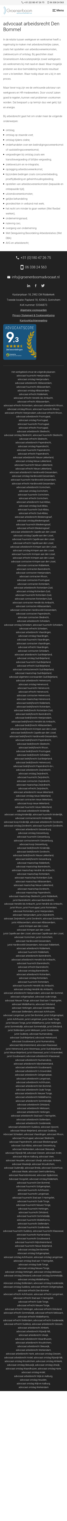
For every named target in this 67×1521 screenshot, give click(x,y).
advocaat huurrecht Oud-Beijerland (33, 662)
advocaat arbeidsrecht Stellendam (33, 1119)
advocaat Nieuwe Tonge (17, 1000)
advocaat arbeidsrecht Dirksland (33, 1104)
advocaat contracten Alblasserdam (33, 606)
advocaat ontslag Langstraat (48, 1257)
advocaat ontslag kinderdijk (18, 814)
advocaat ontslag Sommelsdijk (47, 1275)
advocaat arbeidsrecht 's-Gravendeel (33, 1071)
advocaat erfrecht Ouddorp (17, 1324)
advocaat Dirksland (45, 1004)
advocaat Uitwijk (34, 1160)
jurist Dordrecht (34, 918)
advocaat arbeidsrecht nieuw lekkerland (33, 792)
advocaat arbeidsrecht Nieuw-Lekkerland (33, 457)
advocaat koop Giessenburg (33, 844)
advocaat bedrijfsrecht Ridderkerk (33, 703)
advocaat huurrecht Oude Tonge (33, 1201)
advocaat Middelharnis (23, 1004)
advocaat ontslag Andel (33, 1372)
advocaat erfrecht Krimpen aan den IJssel (33, 558)
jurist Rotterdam (49, 907)
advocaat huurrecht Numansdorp (33, 1234)
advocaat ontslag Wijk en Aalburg (33, 1383)
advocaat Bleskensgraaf (45, 1142)
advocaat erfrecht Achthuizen (18, 1294)
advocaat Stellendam (22, 1011)
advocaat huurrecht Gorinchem (33, 494)
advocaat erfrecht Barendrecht (33, 967)
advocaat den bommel (52, 993)
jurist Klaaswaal (35, 1052)
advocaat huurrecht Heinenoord (33, 688)
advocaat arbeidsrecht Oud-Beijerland (33, 654)
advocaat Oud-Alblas (21, 1145)
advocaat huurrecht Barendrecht (33, 963)
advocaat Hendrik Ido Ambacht (19, 904)
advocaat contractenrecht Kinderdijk (33, 818)
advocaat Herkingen (22, 1008)
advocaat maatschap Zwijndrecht (33, 785)
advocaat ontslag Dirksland (17, 1275)
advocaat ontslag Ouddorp (17, 1287)
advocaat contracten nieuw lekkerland (33, 799)
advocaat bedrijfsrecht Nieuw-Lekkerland (33, 855)
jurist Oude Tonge (50, 1019)
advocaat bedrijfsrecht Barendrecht (33, 714)
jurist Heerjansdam (44, 911)
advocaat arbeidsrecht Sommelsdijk (33, 1101)
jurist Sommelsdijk (14, 1026)
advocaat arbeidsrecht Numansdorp (33, 1060)
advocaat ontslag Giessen (48, 1353)
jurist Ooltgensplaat (53, 1015)
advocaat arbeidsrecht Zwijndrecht (33, 770)
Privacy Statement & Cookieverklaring (33, 315)
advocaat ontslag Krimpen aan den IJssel (33, 550)
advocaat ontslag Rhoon (19, 409)
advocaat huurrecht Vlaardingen (33, 639)
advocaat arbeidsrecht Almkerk (33, 1327)
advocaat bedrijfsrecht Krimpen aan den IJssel (33, 729)
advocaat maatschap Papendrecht (33, 892)
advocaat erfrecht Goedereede (48, 1320)
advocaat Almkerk (52, 1160)
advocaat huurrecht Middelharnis (33, 1220)
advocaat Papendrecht (20, 1142)
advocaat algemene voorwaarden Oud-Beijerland (33, 677)
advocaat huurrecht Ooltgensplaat (33, 1186)
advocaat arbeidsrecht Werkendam (33, 1350)
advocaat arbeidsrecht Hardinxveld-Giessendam (33, 472)
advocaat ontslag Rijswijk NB (48, 1357)
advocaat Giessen (36, 1153)
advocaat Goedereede (44, 1008)
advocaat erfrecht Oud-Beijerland (33, 666)
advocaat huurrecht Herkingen (33, 1208)
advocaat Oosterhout (52, 1168)
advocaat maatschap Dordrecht (33, 889)
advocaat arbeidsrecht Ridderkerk (33, 948)
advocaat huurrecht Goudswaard (33, 1238)
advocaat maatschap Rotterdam (33, 874)
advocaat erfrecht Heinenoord (33, 691)
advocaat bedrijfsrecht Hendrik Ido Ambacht (33, 721)
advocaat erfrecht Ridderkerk (33, 394)
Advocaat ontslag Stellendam (18, 1283)
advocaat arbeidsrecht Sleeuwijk (33, 1346)
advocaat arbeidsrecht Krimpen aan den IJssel (33, 546)
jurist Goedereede (50, 1030)
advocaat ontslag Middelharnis (33, 1279)
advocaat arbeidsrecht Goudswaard (33, 1067)
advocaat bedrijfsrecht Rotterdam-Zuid (33, 710)
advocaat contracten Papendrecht (33, 613)
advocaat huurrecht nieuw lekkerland (33, 807)
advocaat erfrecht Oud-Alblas (33, 513)
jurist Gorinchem (44, 937)
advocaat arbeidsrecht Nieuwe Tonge (33, 1093)
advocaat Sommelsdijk (35, 1026)
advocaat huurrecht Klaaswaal (48, 1231)
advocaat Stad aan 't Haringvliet (45, 1000)
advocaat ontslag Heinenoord (33, 684)
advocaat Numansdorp (40, 1034)
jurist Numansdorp (45, 1041)
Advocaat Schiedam (13, 1134)
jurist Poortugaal (31, 907)
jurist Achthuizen (15, 1019)
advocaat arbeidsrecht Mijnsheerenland (33, 1063)
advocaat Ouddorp (47, 1130)
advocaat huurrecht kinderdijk (47, 814)
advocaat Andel (53, 1153)
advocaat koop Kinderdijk (16, 822)
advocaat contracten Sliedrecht (33, 617)
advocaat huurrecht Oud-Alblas (33, 509)
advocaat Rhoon (55, 1134)
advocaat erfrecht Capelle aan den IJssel (33, 543)
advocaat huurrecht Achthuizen (33, 1190)
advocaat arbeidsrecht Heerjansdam (22, 993)
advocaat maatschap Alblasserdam (33, 881)
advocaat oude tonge (45, 996)
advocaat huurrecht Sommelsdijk (33, 1216)
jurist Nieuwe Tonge (15, 1023)
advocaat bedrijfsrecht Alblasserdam (33, 725)
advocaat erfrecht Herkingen (19, 1309)
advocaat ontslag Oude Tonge (33, 1264)
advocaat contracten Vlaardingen (33, 643)
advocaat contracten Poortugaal (33, 580)
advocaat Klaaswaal (47, 1045)
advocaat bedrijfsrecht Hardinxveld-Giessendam (33, 736)
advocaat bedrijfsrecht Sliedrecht (33, 744)
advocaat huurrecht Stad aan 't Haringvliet (33, 1197)
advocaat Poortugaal (23, 1138)
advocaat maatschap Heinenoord (33, 699)
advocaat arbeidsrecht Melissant (33, 1108)
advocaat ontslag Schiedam (18, 625)
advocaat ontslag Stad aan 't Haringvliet (33, 1261)
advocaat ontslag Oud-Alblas (33, 506)
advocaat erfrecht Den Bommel (33, 1290)
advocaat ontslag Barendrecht (33, 970)
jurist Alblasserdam (21, 922)
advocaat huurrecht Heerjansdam (33, 375)
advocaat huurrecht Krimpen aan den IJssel (33, 554)
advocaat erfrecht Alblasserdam (33, 401)
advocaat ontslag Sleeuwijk (20, 1365)
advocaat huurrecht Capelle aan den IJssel (33, 539)
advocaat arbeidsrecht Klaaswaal (43, 1056)
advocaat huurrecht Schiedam (48, 625)
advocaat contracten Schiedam (33, 651)
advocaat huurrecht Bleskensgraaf (33, 524)
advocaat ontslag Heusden (33, 1380)
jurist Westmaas (32, 1049)
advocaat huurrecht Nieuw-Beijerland (33, 1246)
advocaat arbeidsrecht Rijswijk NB (33, 1331)
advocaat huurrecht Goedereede (33, 1227)
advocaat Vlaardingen (35, 1134)
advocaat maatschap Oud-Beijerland (33, 673)
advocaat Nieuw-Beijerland (23, 1130)
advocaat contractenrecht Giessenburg (33, 840)
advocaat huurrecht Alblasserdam (33, 387)
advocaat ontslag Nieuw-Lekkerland (33, 461)
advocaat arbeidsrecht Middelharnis (33, 1097)
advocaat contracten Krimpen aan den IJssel (33, 561)
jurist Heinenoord (14, 1049)
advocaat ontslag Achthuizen (18, 1257)
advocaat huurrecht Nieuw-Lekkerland (33, 465)
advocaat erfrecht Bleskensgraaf (33, 528)
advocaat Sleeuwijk (44, 1149)
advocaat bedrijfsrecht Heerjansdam (33, 717)
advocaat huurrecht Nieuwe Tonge (33, 1205)
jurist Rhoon (16, 907)
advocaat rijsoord (49, 1127)
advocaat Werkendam (23, 1149)
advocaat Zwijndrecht (15, 918)
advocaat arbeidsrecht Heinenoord (33, 680)
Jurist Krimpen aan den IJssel (33, 926)
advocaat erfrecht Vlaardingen (33, 647)
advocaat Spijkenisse (47, 1175)
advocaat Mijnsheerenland (23, 1045)
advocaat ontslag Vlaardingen (33, 636)
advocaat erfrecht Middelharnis (33, 1316)
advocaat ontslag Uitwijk (47, 1365)
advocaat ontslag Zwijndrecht (33, 773)
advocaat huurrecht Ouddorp (17, 1231)
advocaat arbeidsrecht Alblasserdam (33, 383)
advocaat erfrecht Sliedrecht (33, 439)
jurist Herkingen (53, 1023)
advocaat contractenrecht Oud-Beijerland (33, 669)
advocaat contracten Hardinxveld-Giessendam (33, 610)
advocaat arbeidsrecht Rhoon (48, 405)
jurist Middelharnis (35, 1023)
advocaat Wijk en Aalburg (25, 1156)
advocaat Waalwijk (21, 1164)
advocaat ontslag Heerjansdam (33, 379)
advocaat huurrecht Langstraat (33, 1194)
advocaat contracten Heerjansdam (33, 572)
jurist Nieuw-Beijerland (15, 1052)
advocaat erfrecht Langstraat (48, 1294)
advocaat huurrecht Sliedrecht (48, 435)
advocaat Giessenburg (44, 1145)
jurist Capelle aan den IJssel (17, 933)
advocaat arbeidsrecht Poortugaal (33, 416)
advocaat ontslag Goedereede (48, 1283)
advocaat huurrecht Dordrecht (48, 825)
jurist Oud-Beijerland (51, 1049)
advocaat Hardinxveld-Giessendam (33, 941)
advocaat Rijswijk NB (15, 1153)
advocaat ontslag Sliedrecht (18, 435)
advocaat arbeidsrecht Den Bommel (33, 1086)
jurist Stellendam (16, 1030)
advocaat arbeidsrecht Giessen (47, 1324)
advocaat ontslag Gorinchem (33, 491)
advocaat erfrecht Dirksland (48, 1309)
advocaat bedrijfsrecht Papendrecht (33, 740)
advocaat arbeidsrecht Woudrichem (33, 1342)
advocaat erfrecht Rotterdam (18, 405)
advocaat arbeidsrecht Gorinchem (33, 487)
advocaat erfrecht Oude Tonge (33, 1301)
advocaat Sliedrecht (44, 1138)
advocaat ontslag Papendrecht (33, 446)
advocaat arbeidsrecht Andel (18, 1357)
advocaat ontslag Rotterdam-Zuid (33, 591)
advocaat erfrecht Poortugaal (33, 427)
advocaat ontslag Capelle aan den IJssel (33, 535)
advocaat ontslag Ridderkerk (43, 1179)
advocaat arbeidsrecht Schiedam (33, 621)
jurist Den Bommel (34, 1015)
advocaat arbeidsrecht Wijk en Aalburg (33, 1376)
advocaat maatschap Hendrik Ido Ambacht (33, 870)
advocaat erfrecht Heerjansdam (20, 413)
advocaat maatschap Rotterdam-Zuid (33, 877)
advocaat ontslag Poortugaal (33, 420)
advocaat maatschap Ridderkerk (33, 863)
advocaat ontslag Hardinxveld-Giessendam (33, 476)
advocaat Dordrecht (53, 918)
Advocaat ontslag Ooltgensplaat (33, 1253)
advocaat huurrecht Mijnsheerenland (33, 1242)
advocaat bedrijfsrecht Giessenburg (33, 859)
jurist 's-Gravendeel (53, 1052)
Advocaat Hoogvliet (18, 1179)
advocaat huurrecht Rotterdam (33, 982)
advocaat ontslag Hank (49, 1368)
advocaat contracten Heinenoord (33, 695)
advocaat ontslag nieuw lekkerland (33, 796)
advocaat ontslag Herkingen (19, 1272)
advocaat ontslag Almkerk (49, 1361)
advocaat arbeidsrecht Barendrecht (33, 955)
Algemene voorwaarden (33, 310)
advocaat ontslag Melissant (47, 1272)
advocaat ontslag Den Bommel (33, 1249)
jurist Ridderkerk (49, 896)
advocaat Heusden (15, 1160)
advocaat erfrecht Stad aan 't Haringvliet (33, 1298)
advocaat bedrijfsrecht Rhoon (33, 747)
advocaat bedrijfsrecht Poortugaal (33, 751)
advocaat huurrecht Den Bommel (33, 1182)
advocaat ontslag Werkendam (33, 1387)
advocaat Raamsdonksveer (22, 1175)
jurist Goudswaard (16, 1056)
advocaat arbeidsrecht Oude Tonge (33, 1089)
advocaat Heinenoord (46, 1037)
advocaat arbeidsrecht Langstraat (33, 1078)
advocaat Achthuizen (44, 1011)
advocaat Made (20, 1171)
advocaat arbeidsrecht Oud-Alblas (33, 502)
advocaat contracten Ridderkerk (33, 565)
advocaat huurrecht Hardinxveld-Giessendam (33, 479)
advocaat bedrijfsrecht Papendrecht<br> (33, 766)
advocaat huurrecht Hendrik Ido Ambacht (33, 985)
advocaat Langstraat (13, 1015)
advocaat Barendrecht (43, 900)
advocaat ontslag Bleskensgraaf (33, 520)
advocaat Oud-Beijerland (22, 1037)
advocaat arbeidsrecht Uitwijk (33, 1335)
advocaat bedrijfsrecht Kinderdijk (33, 848)
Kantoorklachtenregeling (33, 320)
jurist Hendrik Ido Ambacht (49, 904)
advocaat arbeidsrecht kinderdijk (33, 810)
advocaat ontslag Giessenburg (33, 833)
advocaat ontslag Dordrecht (18, 825)
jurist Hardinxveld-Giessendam (22, 944)
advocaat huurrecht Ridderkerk (33, 952)
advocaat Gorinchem (24, 937)
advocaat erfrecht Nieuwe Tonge (33, 1305)
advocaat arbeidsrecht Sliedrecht (33, 431)
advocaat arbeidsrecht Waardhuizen (33, 1339)
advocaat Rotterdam (23, 911)
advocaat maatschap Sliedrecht (25, 896)
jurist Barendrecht (22, 900)
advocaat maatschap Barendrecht (33, 866)
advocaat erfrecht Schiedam (33, 628)
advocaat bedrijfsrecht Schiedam (33, 755)
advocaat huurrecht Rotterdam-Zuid (33, 595)
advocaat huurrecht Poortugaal (33, 424)
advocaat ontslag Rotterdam (33, 978)
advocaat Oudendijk (14, 1168)
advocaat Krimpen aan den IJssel (33, 930)
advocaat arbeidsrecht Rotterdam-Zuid (33, 587)
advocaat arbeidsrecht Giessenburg (33, 829)
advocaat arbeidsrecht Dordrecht (46, 822)
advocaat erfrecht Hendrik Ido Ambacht (33, 398)
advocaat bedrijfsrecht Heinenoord (33, 762)
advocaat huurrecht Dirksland (33, 1212)
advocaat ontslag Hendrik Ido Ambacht (33, 989)
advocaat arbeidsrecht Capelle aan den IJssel (33, 532)
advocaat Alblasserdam (43, 922)
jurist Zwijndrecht (45, 915)
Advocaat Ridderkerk (49, 944)
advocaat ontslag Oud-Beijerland (33, 658)
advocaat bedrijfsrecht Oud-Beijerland (33, 758)
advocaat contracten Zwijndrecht (33, 781)
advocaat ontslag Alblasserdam (33, 390)
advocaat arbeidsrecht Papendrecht (33, 442)
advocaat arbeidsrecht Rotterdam (33, 974)
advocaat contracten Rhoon (33, 576)
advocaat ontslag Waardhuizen (21, 1368)
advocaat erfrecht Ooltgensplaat (47, 1287)
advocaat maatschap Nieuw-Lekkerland (33, 885)
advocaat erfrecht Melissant (49, 1313)
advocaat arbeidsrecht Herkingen (33, 1112)
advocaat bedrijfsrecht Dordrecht (33, 851)
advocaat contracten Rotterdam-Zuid (33, 598)
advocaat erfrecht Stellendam (17, 1320)
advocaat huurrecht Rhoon (46, 409)
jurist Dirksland (54, 1026)
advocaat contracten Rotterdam (33, 584)
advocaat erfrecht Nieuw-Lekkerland (33, 468)
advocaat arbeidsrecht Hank (20, 1353)
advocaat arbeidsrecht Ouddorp (24, 1127)
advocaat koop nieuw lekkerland (33, 803)
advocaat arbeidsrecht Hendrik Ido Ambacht (33, 959)
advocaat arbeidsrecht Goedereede (33, 1123)
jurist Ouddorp (21, 1034)
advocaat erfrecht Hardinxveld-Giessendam (33, 483)
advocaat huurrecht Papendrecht (33, 450)
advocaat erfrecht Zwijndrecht (33, 788)
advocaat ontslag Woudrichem (20, 1361)
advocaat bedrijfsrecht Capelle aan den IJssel (33, 732)
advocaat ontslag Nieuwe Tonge (33, 1268)
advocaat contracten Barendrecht (33, 569)
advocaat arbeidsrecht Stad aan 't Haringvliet (33, 1115)
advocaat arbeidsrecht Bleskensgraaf (33, 517)
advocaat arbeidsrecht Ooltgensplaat (33, 1075)
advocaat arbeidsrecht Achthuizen (33, 1082)
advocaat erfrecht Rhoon (49, 413)
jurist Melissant (32, 1030)
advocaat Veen (46, 1156)
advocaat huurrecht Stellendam (33, 1223)
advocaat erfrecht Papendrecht (33, 453)
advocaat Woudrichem (43, 1164)
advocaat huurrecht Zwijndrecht (33, 777)
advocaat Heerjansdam (24, 915)
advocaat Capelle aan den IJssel (47, 933)
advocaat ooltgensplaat (22, 996)
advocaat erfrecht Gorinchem (33, 498)
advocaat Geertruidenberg (42, 1171)
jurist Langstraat (33, 1019)
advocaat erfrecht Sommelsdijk (19, 1313)
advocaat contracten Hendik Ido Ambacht (33, 602)
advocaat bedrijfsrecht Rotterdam (33, 706)
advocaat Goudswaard (23, 1041)
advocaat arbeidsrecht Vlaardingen (33, 632)
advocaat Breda (33, 1168)
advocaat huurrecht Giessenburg (33, 836)
